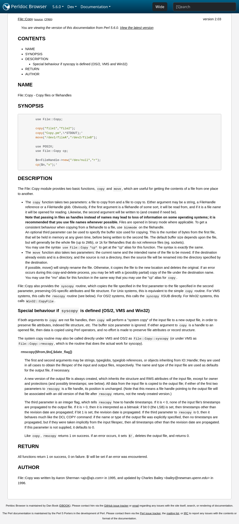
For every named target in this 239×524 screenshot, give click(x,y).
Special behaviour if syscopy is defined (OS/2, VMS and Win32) (80, 64)
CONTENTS (32, 38)
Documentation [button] (94, 6)
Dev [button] (70, 6)
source (39, 19)
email (135, 505)
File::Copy (25, 19)
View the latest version (137, 28)
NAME (30, 49)
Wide (159, 6)
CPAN (48, 19)
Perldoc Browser (25, 6)
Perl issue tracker (150, 513)
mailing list (173, 513)
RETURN (32, 69)
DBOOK (65, 505)
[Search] (204, 6)
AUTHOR (32, 74)
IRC (186, 513)
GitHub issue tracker (116, 505)
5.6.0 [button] (57, 6)
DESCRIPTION (36, 59)
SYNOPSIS (33, 54)
